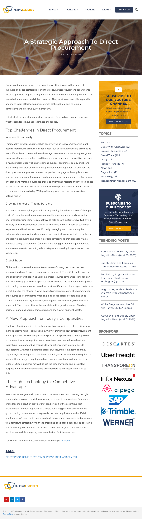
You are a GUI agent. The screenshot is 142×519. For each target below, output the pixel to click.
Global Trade (107, 155)
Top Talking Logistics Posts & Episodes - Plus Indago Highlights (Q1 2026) (118, 278)
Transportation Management (116, 180)
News (104, 168)
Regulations (107, 172)
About (107, 10)
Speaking (90, 9)
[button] (136, 10)
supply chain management (60, 457)
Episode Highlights (111, 151)
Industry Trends (109, 163)
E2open (66, 440)
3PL (103, 142)
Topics (54, 10)
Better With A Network (113, 146)
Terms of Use (8, 514)
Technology (107, 176)
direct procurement (19, 457)
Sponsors (72, 10)
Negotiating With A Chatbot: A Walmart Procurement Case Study (119, 293)
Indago (104, 159)
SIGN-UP (125, 9)
